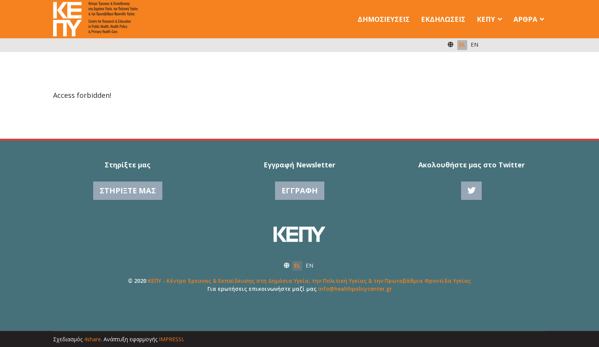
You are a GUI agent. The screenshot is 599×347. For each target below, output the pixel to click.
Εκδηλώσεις (443, 19)
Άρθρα (525, 19)
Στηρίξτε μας (128, 190)
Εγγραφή (300, 190)
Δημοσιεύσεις (384, 19)
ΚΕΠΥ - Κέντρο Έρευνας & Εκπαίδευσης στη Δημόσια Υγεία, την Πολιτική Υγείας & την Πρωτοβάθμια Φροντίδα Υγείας (309, 280)
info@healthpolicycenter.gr (355, 288)
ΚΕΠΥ (486, 19)
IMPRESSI (171, 339)
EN (474, 44)
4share (92, 339)
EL (462, 44)
